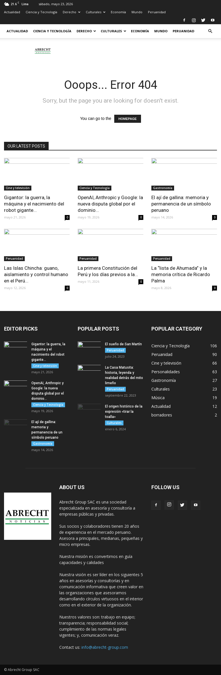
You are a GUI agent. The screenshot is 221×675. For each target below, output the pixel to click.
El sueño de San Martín (123, 344)
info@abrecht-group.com (104, 647)
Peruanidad (157, 12)
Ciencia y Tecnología (41, 12)
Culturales (95, 12)
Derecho (71, 12)
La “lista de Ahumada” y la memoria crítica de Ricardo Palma (180, 274)
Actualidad (12, 12)
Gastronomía (162, 188)
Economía (118, 12)
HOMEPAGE (128, 118)
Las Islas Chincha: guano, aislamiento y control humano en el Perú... (36, 274)
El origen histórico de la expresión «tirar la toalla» (123, 411)
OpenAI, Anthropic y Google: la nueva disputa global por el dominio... (110, 204)
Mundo (137, 12)
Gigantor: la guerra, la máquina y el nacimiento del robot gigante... (34, 204)
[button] (210, 31)
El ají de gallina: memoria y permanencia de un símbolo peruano (181, 204)
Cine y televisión (18, 188)
